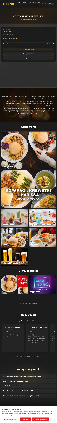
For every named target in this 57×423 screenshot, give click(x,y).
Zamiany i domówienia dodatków (28, 299)
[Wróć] (51, 4)
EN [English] (45, 4)
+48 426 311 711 (7, 32)
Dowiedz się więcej (7, 415)
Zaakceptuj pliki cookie (40, 419)
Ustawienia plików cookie (10, 419)
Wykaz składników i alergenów (28, 303)
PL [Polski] (42, 4)
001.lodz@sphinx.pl (8, 34)
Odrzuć (25, 419)
